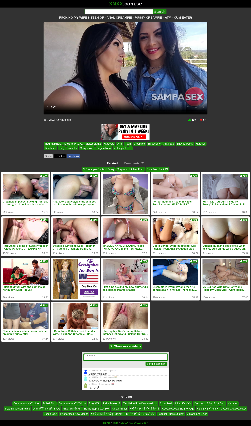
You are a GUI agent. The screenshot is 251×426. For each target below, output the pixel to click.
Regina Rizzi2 (53, 143)
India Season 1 (111, 403)
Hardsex (201, 143)
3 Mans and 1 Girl (197, 414)
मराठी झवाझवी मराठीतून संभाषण (106, 414)
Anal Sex (168, 143)
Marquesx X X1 (73, 143)
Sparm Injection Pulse (17, 408)
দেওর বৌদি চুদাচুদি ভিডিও (46, 408)
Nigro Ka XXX (183, 403)
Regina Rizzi (104, 148)
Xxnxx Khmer (119, 408)
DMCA (124, 423)
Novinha (72, 148)
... (131, 148)
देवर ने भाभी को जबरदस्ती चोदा (140, 414)
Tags (115, 423)
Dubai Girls (49, 403)
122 (192, 120)
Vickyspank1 (93, 143)
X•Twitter (60, 156)
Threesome (154, 143)
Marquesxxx (87, 148)
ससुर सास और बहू (72, 408)
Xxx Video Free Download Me (140, 403)
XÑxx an (233, 403)
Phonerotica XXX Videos (74, 414)
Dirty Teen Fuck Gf (157, 169)
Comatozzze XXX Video (72, 403)
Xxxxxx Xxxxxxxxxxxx (233, 408)
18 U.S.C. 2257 (139, 423)
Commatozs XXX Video (26, 403)
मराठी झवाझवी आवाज (208, 408)
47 (202, 120)
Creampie (139, 143)
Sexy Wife (94, 403)
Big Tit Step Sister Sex (96, 408)
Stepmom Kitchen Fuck (130, 169)
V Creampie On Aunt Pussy (98, 169)
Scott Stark (166, 403)
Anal (119, 143)
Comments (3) (134, 163)
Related (112, 163)
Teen (128, 143)
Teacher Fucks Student (171, 414)
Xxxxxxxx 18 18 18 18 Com (209, 403)
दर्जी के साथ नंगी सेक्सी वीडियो (144, 408)
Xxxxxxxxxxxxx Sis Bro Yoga (178, 408)
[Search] (119, 11)
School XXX (50, 414)
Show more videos (125, 346)
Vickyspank (120, 148)
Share (48, 156)
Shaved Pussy (185, 143)
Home (106, 423)
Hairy (62, 148)
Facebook (73, 156)
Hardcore (109, 143)
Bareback (50, 148)
